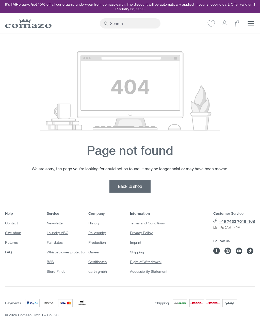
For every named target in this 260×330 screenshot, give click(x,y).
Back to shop (130, 186)
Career (94, 252)
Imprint (135, 242)
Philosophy (97, 233)
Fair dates (55, 242)
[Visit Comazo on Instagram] (227, 251)
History (94, 223)
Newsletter (55, 223)
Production (97, 242)
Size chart (13, 233)
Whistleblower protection (67, 252)
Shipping (137, 252)
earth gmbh (97, 271)
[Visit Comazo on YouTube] (239, 251)
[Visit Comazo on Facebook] (216, 251)
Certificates (97, 262)
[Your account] (224, 23)
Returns (11, 242)
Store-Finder (57, 271)
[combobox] (133, 23)
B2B (50, 262)
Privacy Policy (141, 233)
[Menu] (251, 23)
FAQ (8, 252)
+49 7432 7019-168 (237, 221)
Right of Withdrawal (145, 262)
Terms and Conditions (147, 223)
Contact (11, 223)
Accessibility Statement (148, 271)
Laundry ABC (57, 233)
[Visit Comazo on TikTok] (250, 251)
